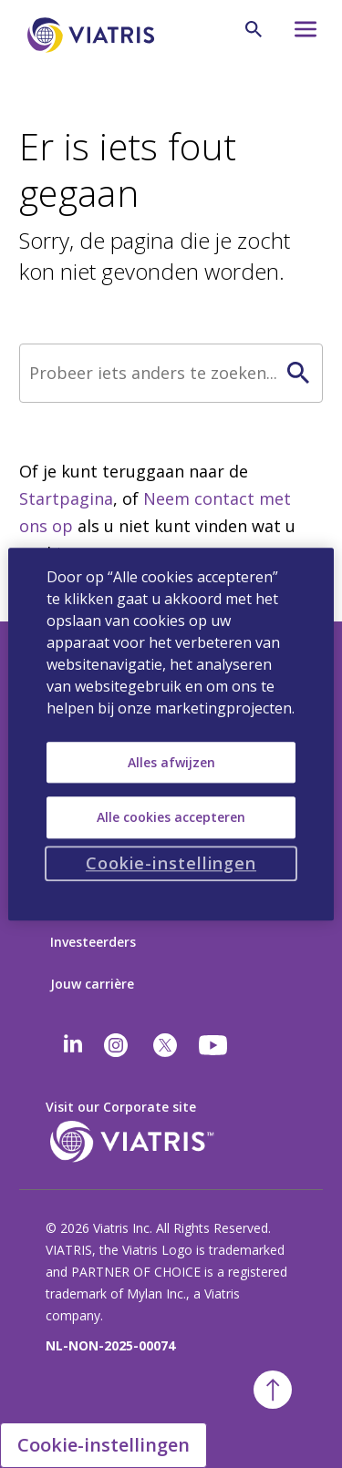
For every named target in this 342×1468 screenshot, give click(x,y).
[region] (170, 734)
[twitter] (165, 1045)
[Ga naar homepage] (94, 35)
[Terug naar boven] (272, 1389)
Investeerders (93, 941)
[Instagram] (115, 1045)
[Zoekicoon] (253, 29)
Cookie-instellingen (103, 1444)
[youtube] (214, 1045)
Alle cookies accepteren (171, 817)
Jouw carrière (92, 983)
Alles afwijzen (171, 762)
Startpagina (66, 498)
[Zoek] (171, 373)
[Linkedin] (73, 1045)
